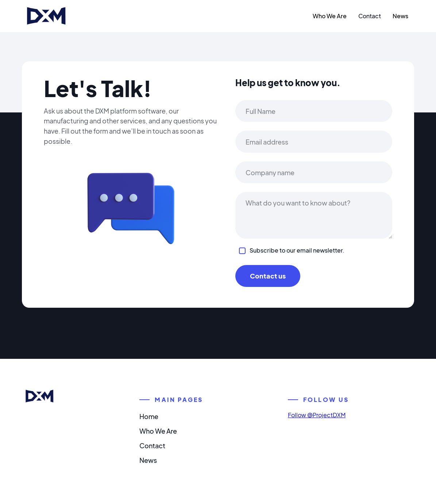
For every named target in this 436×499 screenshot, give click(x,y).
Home (148, 416)
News (400, 16)
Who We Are (330, 16)
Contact (369, 16)
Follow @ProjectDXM (317, 415)
